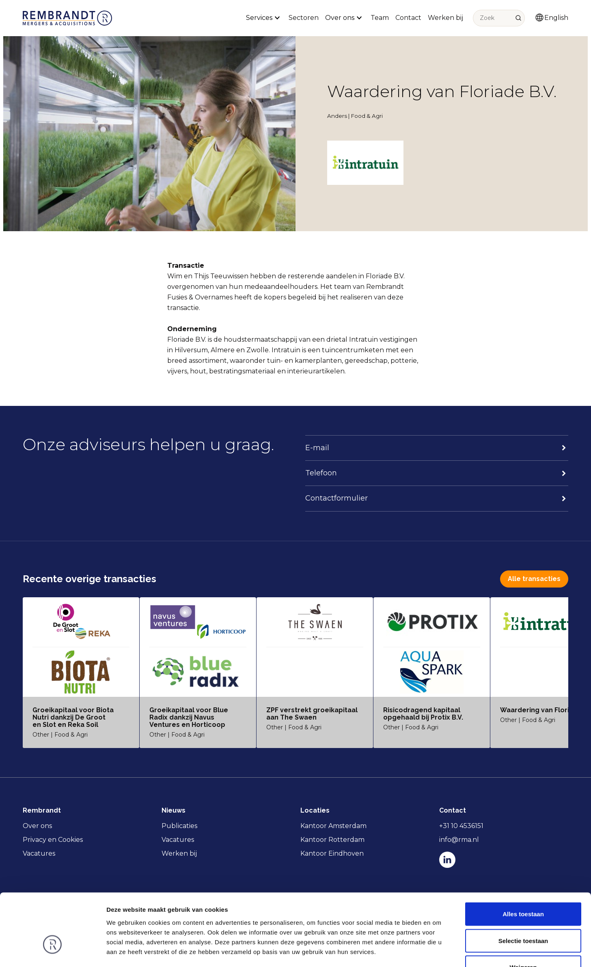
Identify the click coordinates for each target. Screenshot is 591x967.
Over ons (37, 826)
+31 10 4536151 (461, 826)
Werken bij (445, 18)
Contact (408, 18)
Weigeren (523, 913)
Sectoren (304, 18)
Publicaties (179, 826)
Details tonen (438, 950)
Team (380, 18)
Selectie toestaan (523, 887)
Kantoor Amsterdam (333, 826)
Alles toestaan (523, 860)
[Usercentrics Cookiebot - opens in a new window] (52, 951)
